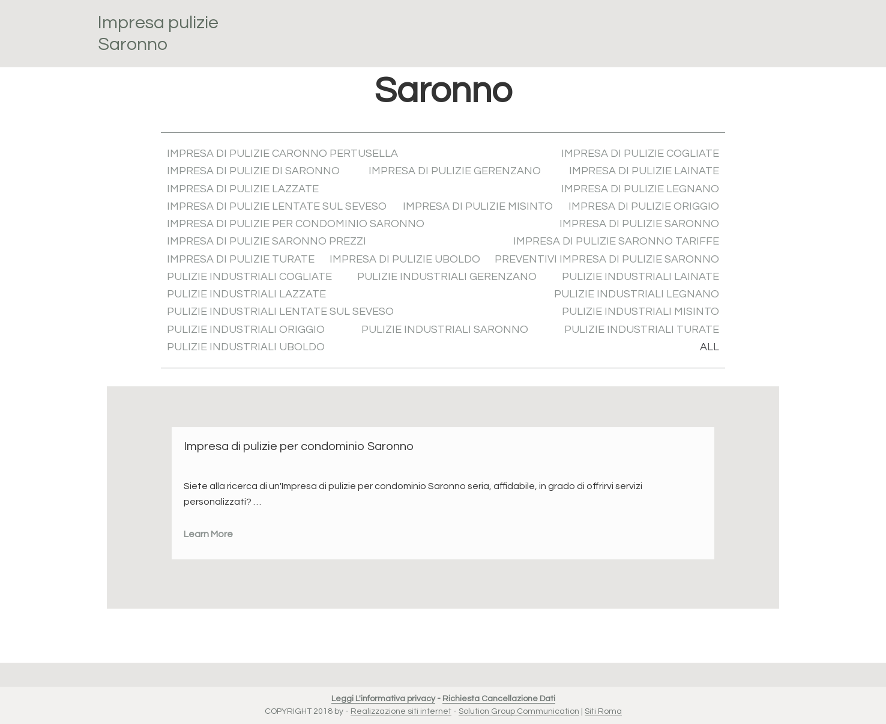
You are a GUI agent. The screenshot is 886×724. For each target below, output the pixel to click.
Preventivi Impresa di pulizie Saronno (607, 259)
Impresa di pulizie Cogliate (640, 153)
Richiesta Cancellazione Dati (498, 699)
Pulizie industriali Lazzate (246, 294)
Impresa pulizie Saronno (158, 33)
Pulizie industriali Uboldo (246, 347)
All (709, 347)
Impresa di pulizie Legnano (640, 189)
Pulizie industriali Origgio (246, 329)
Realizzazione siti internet (401, 711)
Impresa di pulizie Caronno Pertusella (282, 153)
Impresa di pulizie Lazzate (243, 189)
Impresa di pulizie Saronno (639, 224)
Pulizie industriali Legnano (636, 294)
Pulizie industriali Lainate (640, 276)
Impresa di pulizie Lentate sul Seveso (277, 206)
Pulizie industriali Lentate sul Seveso (280, 311)
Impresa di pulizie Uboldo (405, 259)
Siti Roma (603, 711)
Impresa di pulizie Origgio (643, 206)
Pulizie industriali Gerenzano (447, 276)
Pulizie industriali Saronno (444, 329)
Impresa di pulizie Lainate (644, 171)
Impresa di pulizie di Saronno (253, 171)
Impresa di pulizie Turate (241, 259)
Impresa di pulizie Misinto (478, 206)
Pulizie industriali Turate (641, 329)
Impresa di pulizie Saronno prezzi (266, 241)
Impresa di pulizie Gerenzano (455, 171)
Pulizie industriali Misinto (640, 311)
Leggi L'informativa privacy (383, 699)
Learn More (208, 534)
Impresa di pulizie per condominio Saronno (295, 224)
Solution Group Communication (519, 711)
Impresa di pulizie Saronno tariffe (616, 241)
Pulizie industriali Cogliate (249, 276)
